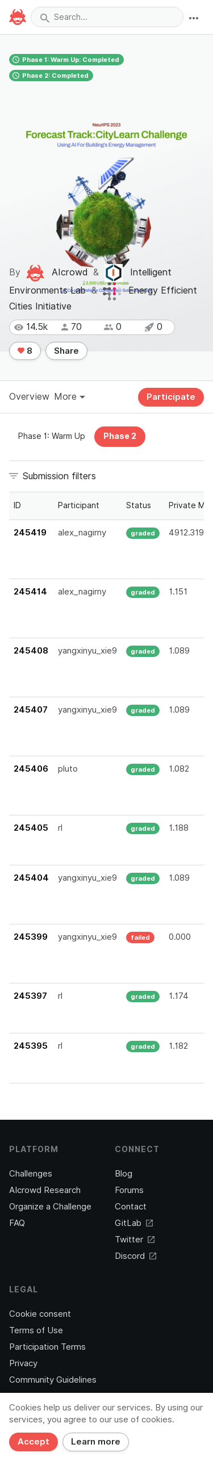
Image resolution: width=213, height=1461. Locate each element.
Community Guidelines (53, 1380)
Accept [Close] (33, 1442)
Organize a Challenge (50, 1207)
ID (17, 505)
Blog (123, 1174)
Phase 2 (119, 436)
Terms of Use (36, 1330)
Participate (171, 397)
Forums (129, 1190)
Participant (78, 505)
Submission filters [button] (59, 476)
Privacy (23, 1363)
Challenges (30, 1174)
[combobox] (107, 17)
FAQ (17, 1223)
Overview (29, 396)
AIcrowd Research (45, 1190)
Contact (131, 1207)
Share (66, 351)
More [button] (69, 396)
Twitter (134, 1239)
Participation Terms (47, 1347)
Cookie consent (40, 1314)
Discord (135, 1256)
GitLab (134, 1223)
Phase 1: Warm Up (51, 436)
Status (138, 505)
